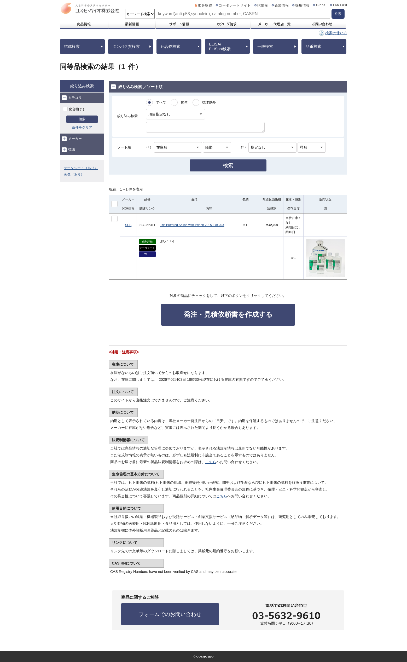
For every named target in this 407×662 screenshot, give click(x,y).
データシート (147, 247)
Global (321, 5)
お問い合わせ (322, 24)
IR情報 (262, 5)
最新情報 (131, 24)
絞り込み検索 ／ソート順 (136, 86)
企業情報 (282, 5)
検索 (82, 119)
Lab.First (340, 5)
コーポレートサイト (235, 5)
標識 (68, 149)
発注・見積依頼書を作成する (228, 314)
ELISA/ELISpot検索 (220, 46)
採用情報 (302, 5)
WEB (147, 254)
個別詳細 (147, 241)
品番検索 (313, 46)
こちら (210, 462)
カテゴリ (72, 97)
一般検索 (265, 46)
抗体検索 (72, 46)
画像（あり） (74, 174)
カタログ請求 (226, 24)
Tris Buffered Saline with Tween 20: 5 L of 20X (192, 225)
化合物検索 (170, 46)
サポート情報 (179, 24)
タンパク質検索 (126, 46)
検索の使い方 (336, 33)
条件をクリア (82, 127)
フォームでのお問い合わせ (170, 614)
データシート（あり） (81, 168)
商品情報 (84, 24)
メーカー (72, 138)
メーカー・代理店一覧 (274, 24)
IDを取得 (205, 5)
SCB (128, 225)
